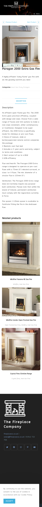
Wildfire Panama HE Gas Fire (21, 279)
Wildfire (15, 284)
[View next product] (38, 22)
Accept (9, 501)
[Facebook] (14, 447)
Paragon (26, 87)
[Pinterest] (28, 447)
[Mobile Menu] (36, 14)
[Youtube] (34, 447)
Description (21, 101)
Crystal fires (16, 378)
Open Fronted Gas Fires (12, 325)
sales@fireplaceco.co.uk (14, 437)
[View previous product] (3, 22)
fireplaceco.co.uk (11, 434)
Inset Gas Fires (16, 87)
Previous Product (11, 22)
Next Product (31, 22)
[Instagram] (21, 447)
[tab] (21, 101)
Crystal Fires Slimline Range (21, 374)
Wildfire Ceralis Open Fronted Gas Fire (21, 320)
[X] (7, 447)
